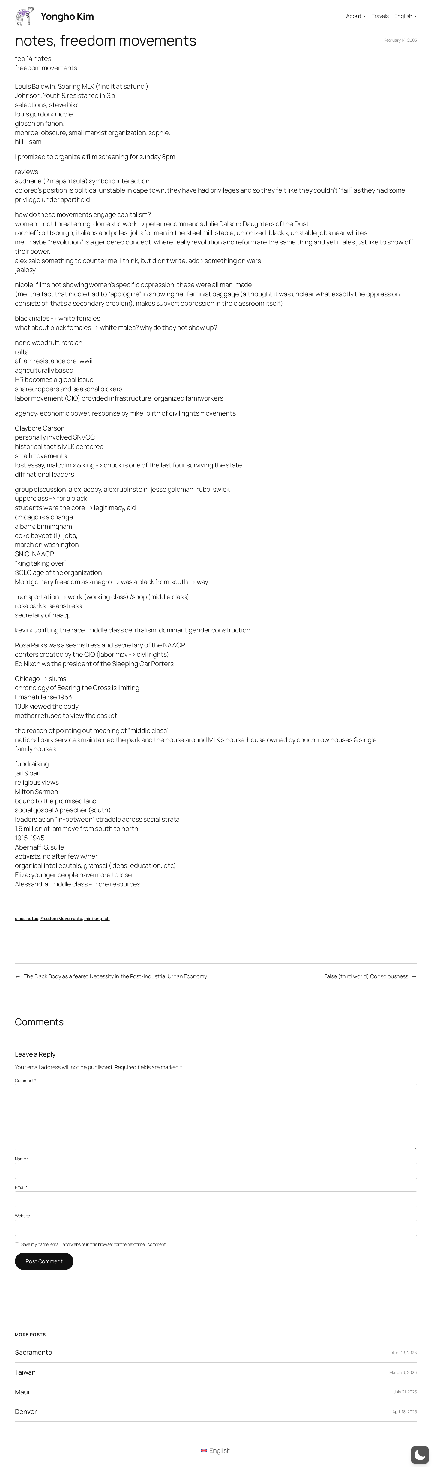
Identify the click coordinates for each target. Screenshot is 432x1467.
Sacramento (33, 1352)
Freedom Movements (61, 918)
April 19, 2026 (404, 1352)
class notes (26, 918)
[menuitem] (216, 1450)
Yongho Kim (67, 16)
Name (21, 1159)
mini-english (97, 918)
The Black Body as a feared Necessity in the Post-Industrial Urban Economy (115, 976)
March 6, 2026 (403, 1372)
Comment (25, 1080)
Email (21, 1187)
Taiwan (25, 1372)
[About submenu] (364, 16)
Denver (26, 1411)
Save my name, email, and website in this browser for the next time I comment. (93, 1244)
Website (22, 1216)
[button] (420, 1455)
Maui (22, 1392)
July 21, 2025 (405, 1392)
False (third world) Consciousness (366, 976)
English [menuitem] (220, 1450)
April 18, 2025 (404, 1411)
